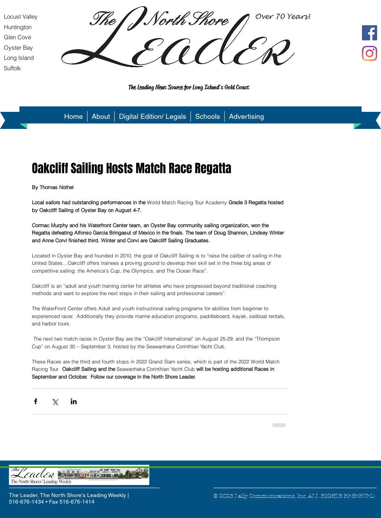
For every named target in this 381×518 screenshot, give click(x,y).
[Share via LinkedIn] (73, 401)
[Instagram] (369, 53)
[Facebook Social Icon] (369, 32)
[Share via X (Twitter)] (54, 401)
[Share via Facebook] (35, 401)
